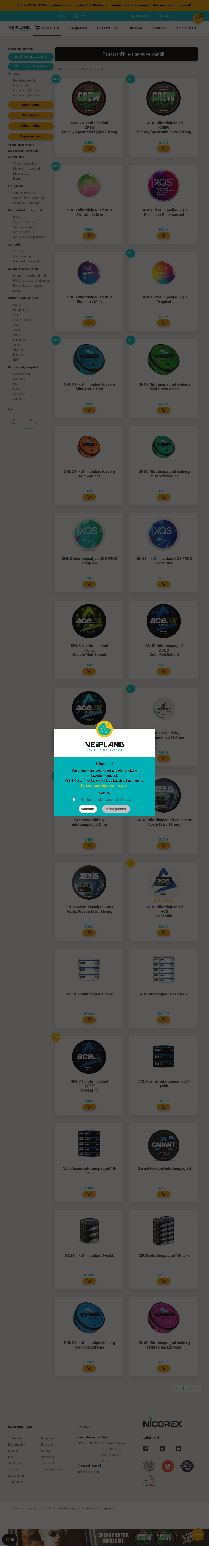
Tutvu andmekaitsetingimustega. (104, 785)
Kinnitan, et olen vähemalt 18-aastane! (109, 800)
